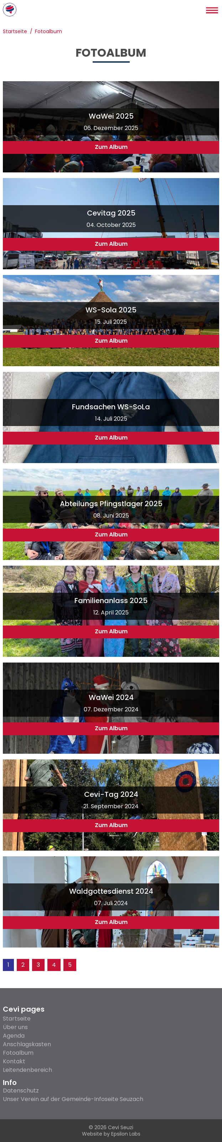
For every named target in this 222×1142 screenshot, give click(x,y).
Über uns (15, 1027)
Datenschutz (21, 1091)
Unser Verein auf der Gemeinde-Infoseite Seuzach (73, 1099)
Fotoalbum (48, 32)
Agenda (14, 1036)
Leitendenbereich (27, 1070)
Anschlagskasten (27, 1044)
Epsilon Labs (125, 1133)
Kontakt (14, 1061)
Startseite (15, 32)
